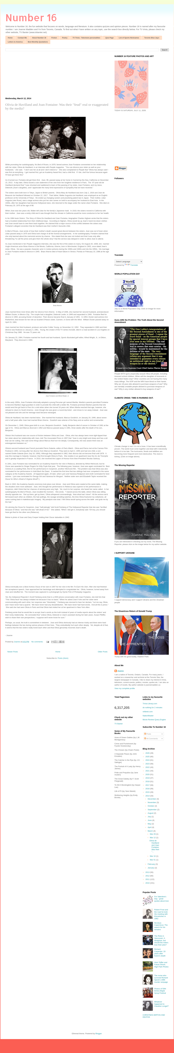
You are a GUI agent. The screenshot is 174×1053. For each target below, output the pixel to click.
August (151, 813)
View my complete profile (125, 688)
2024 (148, 760)
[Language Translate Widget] (129, 261)
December (152, 799)
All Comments (151, 739)
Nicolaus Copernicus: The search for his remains (161, 926)
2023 (148, 764)
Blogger (98, 1033)
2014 (148, 796)
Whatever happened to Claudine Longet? (161, 1004)
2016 (148, 789)
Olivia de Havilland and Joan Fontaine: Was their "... (154, 846)
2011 (148, 879)
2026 (148, 753)
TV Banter (119, 724)
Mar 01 (153, 860)
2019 (148, 778)
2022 (148, 767)
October (151, 806)
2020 (148, 774)
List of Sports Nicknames (129, 38)
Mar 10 (153, 856)
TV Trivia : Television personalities (86, 38)
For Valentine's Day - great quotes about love (161, 899)
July (149, 817)
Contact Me (22, 38)
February (152, 864)
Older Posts (102, 652)
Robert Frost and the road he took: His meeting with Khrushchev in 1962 (161, 914)
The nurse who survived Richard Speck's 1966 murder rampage (161, 978)
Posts (147, 734)
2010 (148, 883)
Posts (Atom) (63, 658)
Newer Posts (12, 652)
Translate (131, 265)
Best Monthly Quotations (38, 42)
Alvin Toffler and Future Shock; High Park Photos (161, 964)
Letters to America (15, 42)
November (152, 802)
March (150, 831)
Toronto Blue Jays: (151, 38)
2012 (148, 876)
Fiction (54, 38)
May (150, 824)
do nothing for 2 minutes (152, 707)
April (150, 827)
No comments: (37, 642)
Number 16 (31, 17)
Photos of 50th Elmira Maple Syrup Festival (160, 991)
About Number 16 (39, 38)
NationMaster (148, 716)
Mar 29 (153, 834)
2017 (148, 785)
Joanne (120, 671)
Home (10, 38)
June (150, 820)
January (151, 868)
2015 (148, 792)
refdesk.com (148, 712)
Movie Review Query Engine (154, 720)
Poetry (64, 38)
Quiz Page (109, 38)
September (152, 810)
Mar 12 (153, 837)
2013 (148, 872)
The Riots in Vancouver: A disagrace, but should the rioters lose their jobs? (161, 940)
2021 (148, 771)
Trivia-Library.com (150, 704)
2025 (148, 757)
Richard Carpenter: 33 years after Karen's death (160, 952)
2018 (148, 781)
